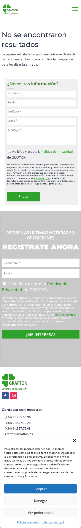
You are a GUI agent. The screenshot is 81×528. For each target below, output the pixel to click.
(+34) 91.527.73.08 (18, 428)
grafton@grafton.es (19, 434)
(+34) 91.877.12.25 (18, 423)
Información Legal (53, 522)
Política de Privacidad (57, 151)
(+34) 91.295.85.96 (18, 417)
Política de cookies (28, 522)
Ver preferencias (40, 512)
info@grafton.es (42, 178)
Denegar (40, 500)
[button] (74, 440)
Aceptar (41, 488)
